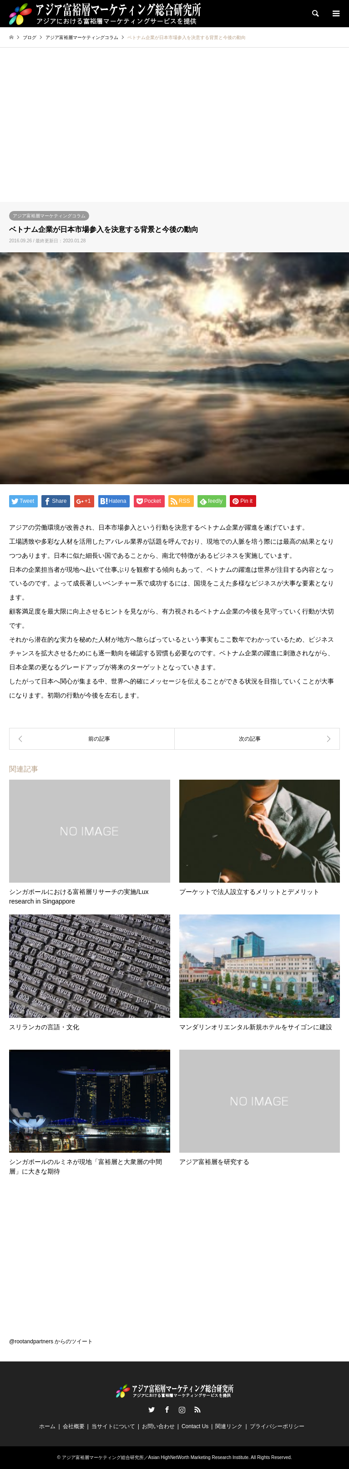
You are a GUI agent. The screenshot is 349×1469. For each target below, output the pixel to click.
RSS (197, 1409)
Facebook (167, 1409)
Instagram (182, 1409)
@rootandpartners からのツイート (51, 1341)
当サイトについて (113, 1426)
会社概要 (74, 1426)
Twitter (151, 1409)
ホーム (47, 1426)
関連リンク (229, 1426)
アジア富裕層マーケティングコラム (49, 215)
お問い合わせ (158, 1426)
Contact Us (195, 1426)
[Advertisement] (174, 133)
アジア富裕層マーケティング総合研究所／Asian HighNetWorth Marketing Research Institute (155, 1457)
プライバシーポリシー (277, 1426)
